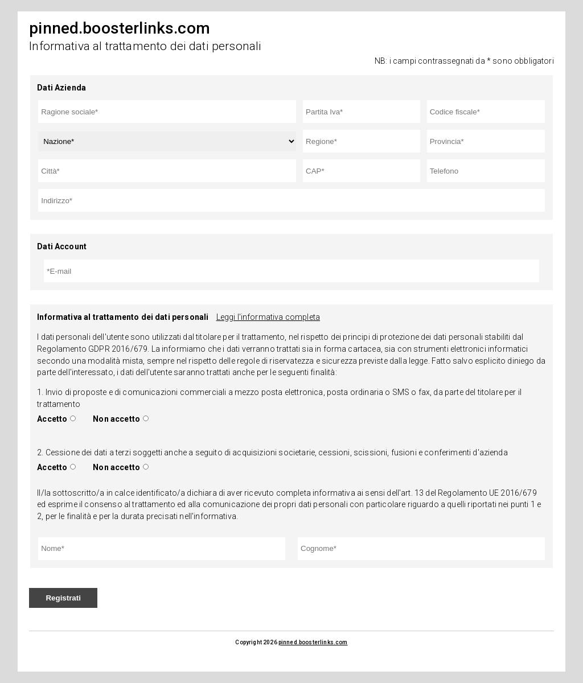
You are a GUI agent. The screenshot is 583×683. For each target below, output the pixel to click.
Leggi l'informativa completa (268, 317)
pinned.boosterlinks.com (313, 642)
